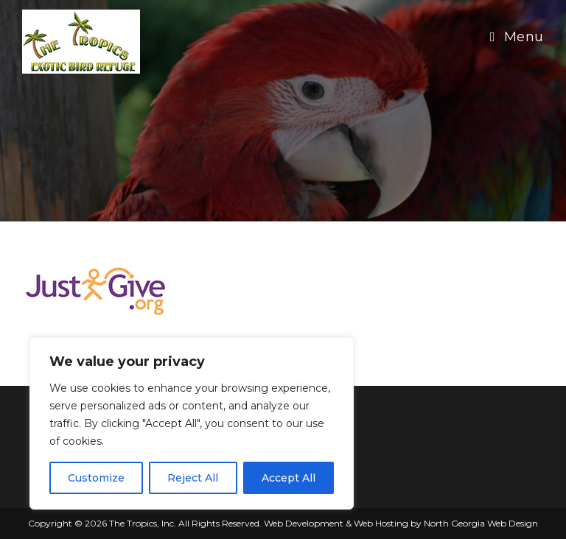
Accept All (288, 478)
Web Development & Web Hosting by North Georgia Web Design (401, 523)
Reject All (192, 478)
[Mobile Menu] (517, 37)
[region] (191, 423)
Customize (96, 478)
